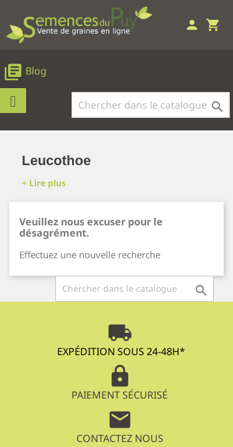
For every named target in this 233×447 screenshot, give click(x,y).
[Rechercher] (150, 105)
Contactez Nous (119, 426)
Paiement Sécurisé (119, 383)
